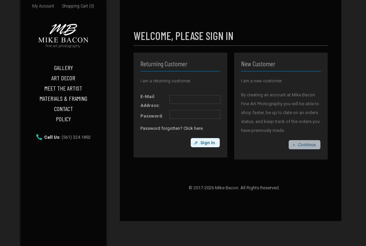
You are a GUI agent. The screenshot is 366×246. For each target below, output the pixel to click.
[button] (205, 142)
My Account (43, 6)
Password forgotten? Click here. (172, 128)
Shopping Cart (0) (78, 6)
